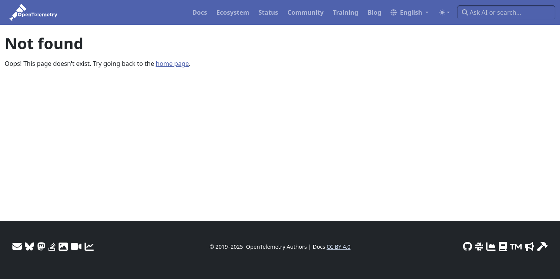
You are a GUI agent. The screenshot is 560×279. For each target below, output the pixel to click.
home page (172, 63)
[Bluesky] (29, 246)
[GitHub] (467, 246)
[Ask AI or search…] (506, 12)
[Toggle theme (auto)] (444, 12)
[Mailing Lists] (17, 246)
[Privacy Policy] (503, 246)
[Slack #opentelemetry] (479, 246)
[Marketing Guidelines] (529, 246)
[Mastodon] (41, 246)
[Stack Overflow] (51, 246)
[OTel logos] (63, 246)
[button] (409, 12)
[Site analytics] (89, 246)
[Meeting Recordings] (76, 246)
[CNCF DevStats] (491, 246)
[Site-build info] (542, 246)
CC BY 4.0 (339, 246)
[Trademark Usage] (516, 246)
